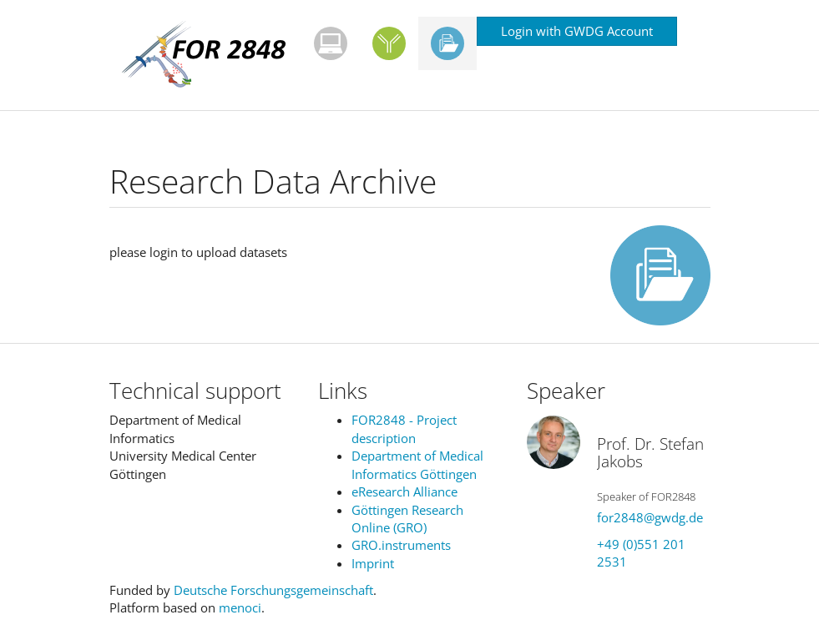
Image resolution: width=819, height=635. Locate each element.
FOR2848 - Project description (404, 428)
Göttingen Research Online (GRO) (407, 518)
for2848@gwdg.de (650, 517)
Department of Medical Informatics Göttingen (417, 464)
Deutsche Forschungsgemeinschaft (273, 590)
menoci (240, 607)
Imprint (372, 563)
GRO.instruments (401, 545)
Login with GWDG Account (577, 31)
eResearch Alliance (404, 491)
